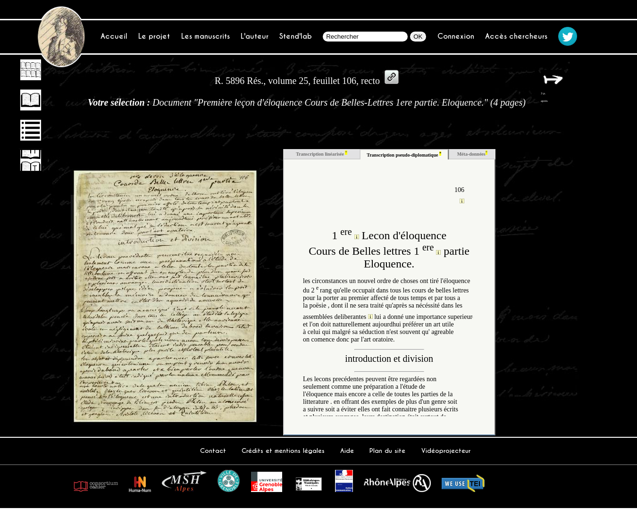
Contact (213, 451)
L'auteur (254, 36)
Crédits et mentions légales (283, 451)
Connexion (455, 36)
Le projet (154, 36)
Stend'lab (295, 36)
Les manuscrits (205, 36)
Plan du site (387, 451)
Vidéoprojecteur (445, 451)
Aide (347, 451)
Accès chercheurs (516, 36)
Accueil (114, 36)
